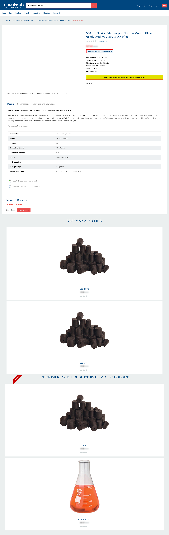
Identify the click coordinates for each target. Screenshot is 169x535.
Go (94, 5)
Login (151, 6)
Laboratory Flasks (43, 21)
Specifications (23, 104)
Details (10, 104)
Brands (27, 13)
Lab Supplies (28, 21)
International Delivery (52, 484)
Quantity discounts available (99, 51)
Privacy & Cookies (133, 482)
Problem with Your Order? (95, 487)
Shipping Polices (7, 484)
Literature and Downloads (44, 104)
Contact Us (56, 13)
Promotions (36, 13)
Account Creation (51, 482)
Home (4, 13)
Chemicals (46, 13)
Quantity (89, 83)
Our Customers (91, 484)
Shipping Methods (51, 487)
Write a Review (24, 143)
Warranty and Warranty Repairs (13, 487)
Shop (10, 13)
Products (18, 13)
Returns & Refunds (8, 482)
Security (130, 484)
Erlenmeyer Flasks (62, 21)
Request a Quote (142, 6)
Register (157, 6)
